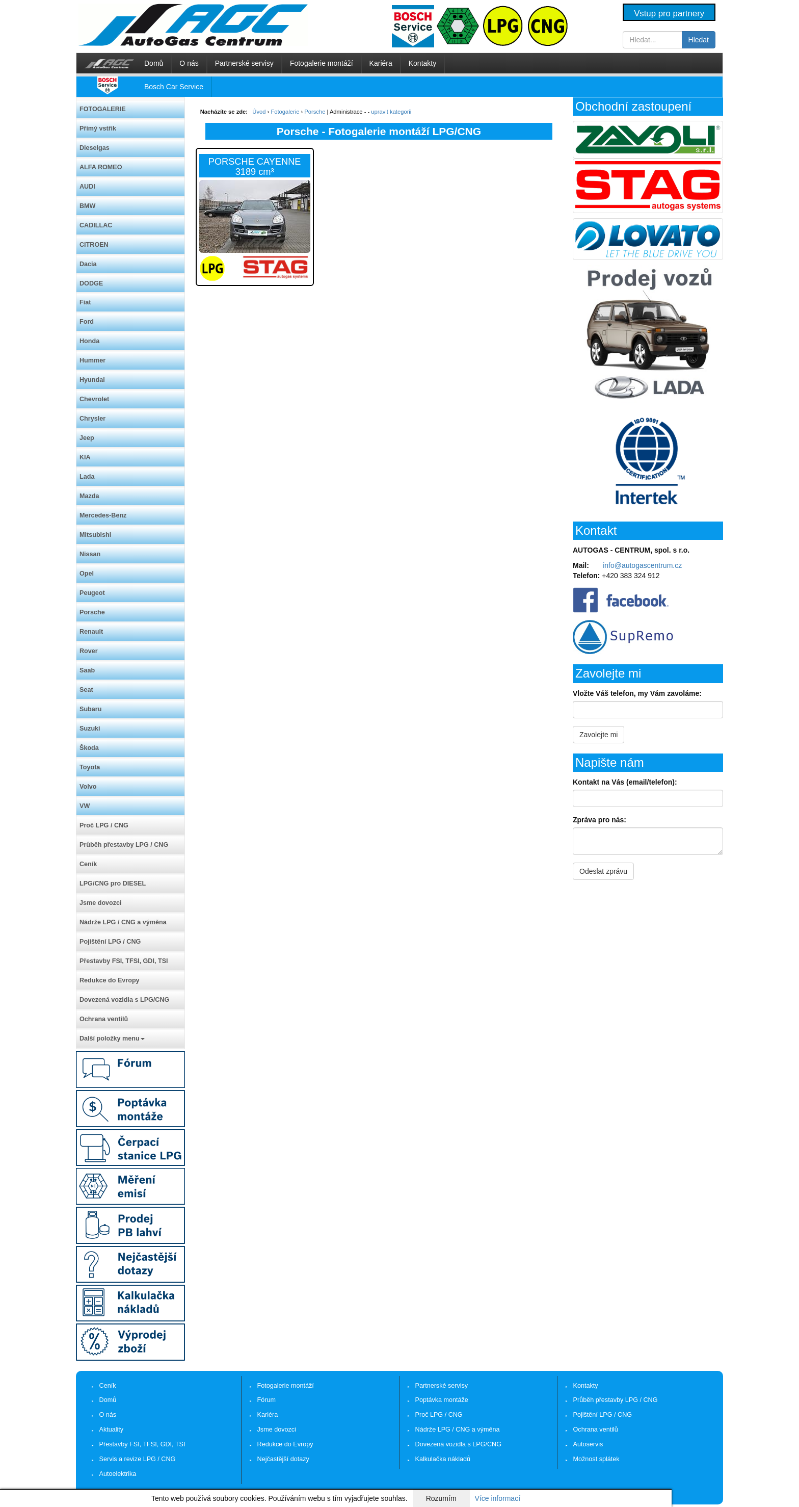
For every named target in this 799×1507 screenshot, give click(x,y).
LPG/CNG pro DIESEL (112, 883)
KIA (85, 457)
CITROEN (94, 244)
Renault (91, 631)
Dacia (88, 264)
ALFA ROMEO (100, 167)
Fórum (266, 1400)
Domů (153, 63)
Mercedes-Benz (102, 515)
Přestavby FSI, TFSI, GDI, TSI (123, 961)
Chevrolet (94, 399)
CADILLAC (95, 225)
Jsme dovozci (100, 902)
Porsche (92, 612)
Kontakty (422, 63)
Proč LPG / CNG (103, 825)
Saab (87, 670)
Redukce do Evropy (109, 980)
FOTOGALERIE (102, 109)
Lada (86, 476)
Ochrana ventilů (103, 1019)
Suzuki (89, 728)
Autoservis (588, 1444)
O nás (188, 63)
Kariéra (380, 63)
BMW (87, 206)
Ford (86, 321)
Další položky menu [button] (112, 1038)
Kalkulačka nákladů (443, 1459)
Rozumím (441, 1498)
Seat (86, 689)
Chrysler (92, 418)
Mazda (89, 496)
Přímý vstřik (97, 128)
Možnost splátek (596, 1459)
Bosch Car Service (173, 87)
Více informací (497, 1498)
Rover (88, 651)
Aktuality (111, 1429)
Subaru (90, 709)
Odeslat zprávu (603, 871)
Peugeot (92, 592)
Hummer (92, 360)
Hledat (698, 40)
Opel (86, 573)
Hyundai (92, 379)
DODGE (91, 283)
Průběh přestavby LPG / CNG (123, 844)
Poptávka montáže (441, 1400)
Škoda (89, 747)
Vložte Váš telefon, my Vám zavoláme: (637, 693)
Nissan (89, 554)
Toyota (89, 767)
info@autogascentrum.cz (642, 565)
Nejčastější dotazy (283, 1459)
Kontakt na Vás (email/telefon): (625, 782)
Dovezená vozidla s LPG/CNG (124, 999)
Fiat (85, 302)
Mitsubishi (95, 534)
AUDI (87, 186)
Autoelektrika (118, 1473)
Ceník (88, 864)
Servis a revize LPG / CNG (137, 1459)
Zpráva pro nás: (599, 820)
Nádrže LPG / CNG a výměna (123, 922)
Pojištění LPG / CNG (110, 941)
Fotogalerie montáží (321, 63)
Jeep (86, 437)
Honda (89, 341)
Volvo (87, 786)
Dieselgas (94, 147)
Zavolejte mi (598, 735)
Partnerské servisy (244, 63)
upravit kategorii (391, 112)
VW (84, 806)
